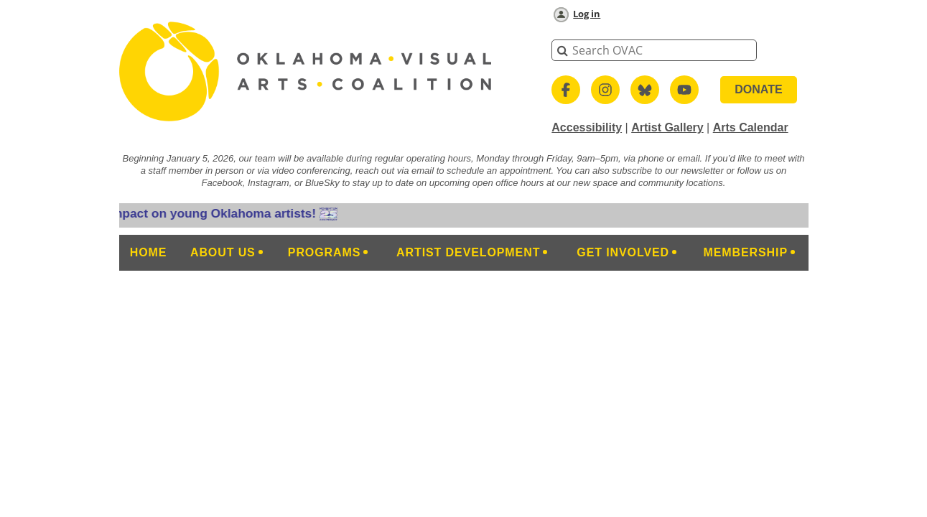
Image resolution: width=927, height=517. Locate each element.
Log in (586, 13)
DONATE (758, 89)
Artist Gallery (667, 127)
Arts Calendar (750, 127)
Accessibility (586, 127)
